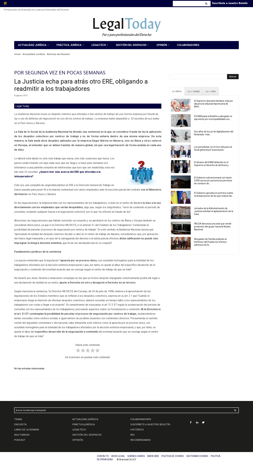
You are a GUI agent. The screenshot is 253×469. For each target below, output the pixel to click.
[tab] (177, 91)
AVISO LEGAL (118, 456)
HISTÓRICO (137, 429)
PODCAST (19, 439)
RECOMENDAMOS (140, 439)
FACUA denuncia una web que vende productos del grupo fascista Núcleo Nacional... (212, 226)
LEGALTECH (79, 429)
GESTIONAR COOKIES (197, 456)
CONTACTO (103, 456)
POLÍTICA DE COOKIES (172, 456)
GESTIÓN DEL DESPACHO (87, 434)
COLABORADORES (140, 419)
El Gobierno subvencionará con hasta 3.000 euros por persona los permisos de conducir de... (213, 180)
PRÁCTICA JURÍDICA (83, 424)
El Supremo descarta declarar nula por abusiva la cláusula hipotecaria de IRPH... (213, 104)
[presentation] (177, 91)
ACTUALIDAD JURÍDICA (85, 419)
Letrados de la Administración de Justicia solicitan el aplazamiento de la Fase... (213, 211)
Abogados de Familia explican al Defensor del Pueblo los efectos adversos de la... (210, 242)
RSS (132, 434)
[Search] (206, 3)
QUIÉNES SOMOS (136, 456)
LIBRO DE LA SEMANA (26, 429)
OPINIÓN (77, 439)
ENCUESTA (20, 424)
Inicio (17, 54)
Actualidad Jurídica (33, 54)
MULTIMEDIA (21, 434)
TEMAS (18, 419)
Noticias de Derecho (58, 54)
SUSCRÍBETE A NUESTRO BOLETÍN (150, 424)
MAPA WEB (153, 456)
